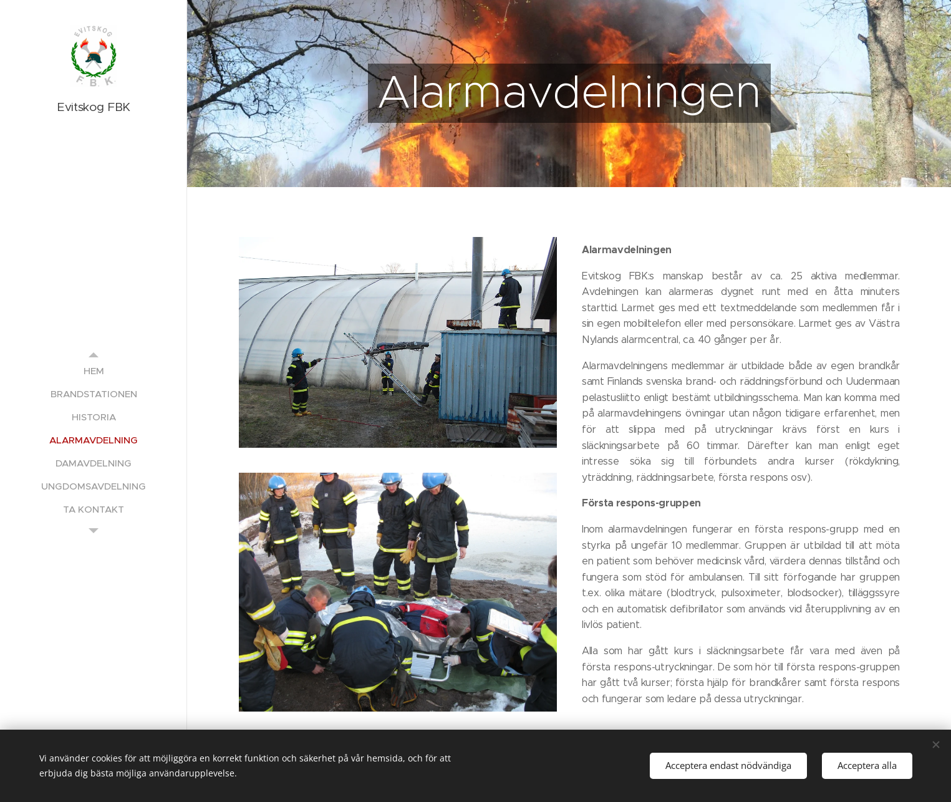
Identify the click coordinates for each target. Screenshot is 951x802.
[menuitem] (93, 371)
